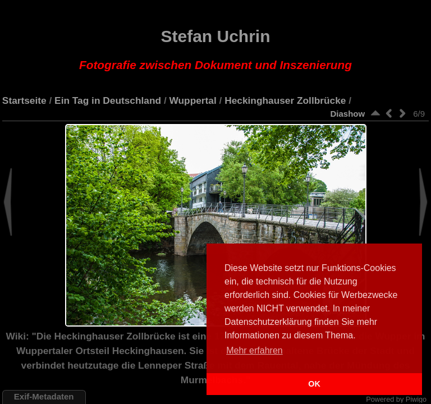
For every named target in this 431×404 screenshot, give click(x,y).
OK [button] (314, 383)
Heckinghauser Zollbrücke (285, 100)
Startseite (24, 100)
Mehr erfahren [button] (254, 350)
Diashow (347, 113)
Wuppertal (193, 100)
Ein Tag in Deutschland (107, 100)
